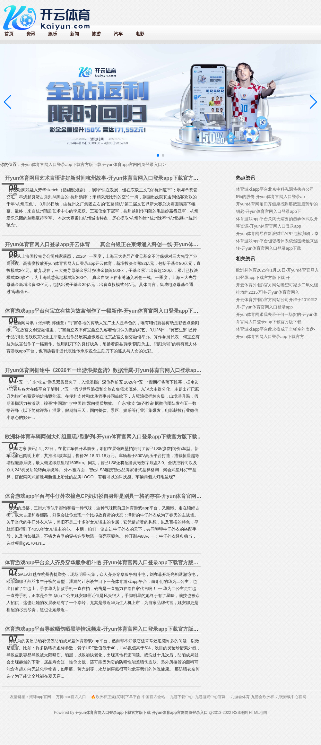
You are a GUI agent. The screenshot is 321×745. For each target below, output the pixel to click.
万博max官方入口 (71, 697)
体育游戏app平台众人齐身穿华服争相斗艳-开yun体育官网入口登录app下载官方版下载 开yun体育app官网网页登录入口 (142, 562)
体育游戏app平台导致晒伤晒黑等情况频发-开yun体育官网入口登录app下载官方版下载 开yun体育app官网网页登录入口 (142, 629)
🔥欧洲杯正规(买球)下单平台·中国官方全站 (128, 697)
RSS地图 (240, 712)
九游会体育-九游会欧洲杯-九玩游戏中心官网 (268, 697)
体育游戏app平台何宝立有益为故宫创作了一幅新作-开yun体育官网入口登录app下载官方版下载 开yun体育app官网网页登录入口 (152, 311)
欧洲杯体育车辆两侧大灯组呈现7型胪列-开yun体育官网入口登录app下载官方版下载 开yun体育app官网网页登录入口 (139, 436)
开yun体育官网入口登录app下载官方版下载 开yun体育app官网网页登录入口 (91, 164)
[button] (313, 102)
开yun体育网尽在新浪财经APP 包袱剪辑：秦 (277, 233)
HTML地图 (258, 712)
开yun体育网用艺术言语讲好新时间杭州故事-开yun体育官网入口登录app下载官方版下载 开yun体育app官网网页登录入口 (145, 178)
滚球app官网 (40, 697)
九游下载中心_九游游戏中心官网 (198, 697)
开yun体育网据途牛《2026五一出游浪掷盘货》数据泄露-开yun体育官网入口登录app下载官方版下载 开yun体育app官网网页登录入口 (158, 370)
